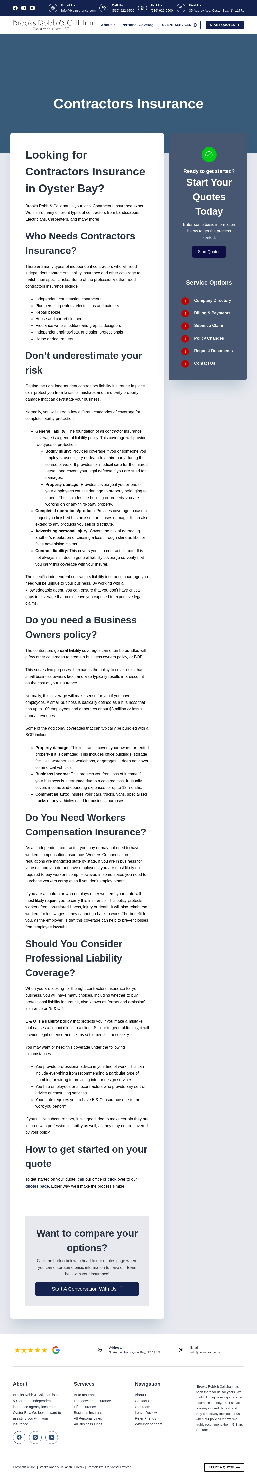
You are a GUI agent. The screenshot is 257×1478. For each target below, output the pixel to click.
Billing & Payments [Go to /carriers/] (212, 313)
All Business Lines (88, 1424)
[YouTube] (32, 8)
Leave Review (146, 1413)
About (109, 25)
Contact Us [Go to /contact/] (204, 363)
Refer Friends (145, 1418)
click (112, 1179)
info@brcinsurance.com (78, 10)
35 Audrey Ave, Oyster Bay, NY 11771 (216, 10)
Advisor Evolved (120, 1467)
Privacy (79, 1467)
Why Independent (148, 1424)
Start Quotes (225, 25)
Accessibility (94, 1467)
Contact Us (143, 1401)
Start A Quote (224, 1467)
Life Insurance (85, 1407)
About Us (142, 1395)
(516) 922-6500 (123, 10)
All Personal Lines (88, 1418)
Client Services (179, 25)
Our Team (142, 1407)
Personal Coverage (141, 25)
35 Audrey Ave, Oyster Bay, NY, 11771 (134, 1352)
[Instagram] (23, 8)
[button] (87, 1289)
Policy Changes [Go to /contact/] (209, 338)
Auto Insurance (85, 1395)
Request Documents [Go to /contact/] (213, 351)
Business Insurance (89, 1413)
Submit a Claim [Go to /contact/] (208, 325)
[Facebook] (15, 8)
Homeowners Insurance (92, 1401)
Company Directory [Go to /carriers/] (212, 300)
